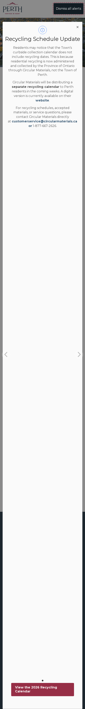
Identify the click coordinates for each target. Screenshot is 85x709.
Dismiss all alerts (68, 8)
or (30, 126)
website (42, 100)
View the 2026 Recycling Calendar (36, 689)
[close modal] (77, 26)
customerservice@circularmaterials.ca (44, 121)
